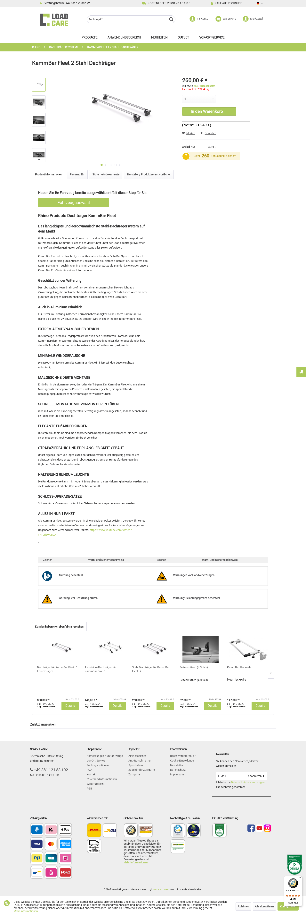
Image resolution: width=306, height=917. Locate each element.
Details (70, 706)
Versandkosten (161, 889)
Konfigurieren (288, 906)
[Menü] (299, 878)
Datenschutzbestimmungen (248, 782)
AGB (89, 788)
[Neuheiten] (159, 38)
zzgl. (204, 86)
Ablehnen (243, 906)
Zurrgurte (134, 774)
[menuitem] (131, 19)
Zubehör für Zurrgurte (141, 769)
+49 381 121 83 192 (51, 770)
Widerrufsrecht (96, 783)
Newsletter (176, 765)
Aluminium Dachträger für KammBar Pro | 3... (100, 669)
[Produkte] (89, 38)
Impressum (177, 774)
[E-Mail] (231, 776)
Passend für (77, 174)
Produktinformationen (48, 174)
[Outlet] (183, 38)
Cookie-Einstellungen (182, 760)
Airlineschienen (137, 755)
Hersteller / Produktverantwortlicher (149, 174)
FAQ (89, 769)
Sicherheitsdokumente (105, 174)
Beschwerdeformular (183, 755)
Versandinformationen (103, 779)
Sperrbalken (135, 765)
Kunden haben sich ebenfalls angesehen (59, 626)
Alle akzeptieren (264, 906)
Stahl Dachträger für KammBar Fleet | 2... (151, 669)
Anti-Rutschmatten (139, 760)
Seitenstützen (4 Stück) (194, 667)
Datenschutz (178, 769)
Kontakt (91, 774)
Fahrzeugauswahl (74, 202)
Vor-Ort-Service (96, 760)
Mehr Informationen (136, 862)
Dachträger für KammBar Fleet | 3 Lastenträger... (57, 669)
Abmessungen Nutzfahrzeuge (105, 755)
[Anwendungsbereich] (124, 38)
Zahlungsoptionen (98, 765)
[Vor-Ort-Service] (212, 38)
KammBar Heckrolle (239, 667)
